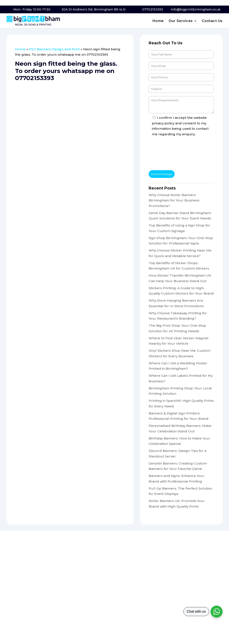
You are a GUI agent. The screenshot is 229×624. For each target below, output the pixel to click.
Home (158, 21)
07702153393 (152, 9)
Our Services (181, 21)
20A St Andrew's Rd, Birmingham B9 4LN (93, 9)
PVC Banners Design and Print (54, 49)
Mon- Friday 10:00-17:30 (31, 9)
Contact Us (212, 21)
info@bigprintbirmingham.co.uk (195, 9)
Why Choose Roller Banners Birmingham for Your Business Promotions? (174, 200)
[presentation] (181, 154)
